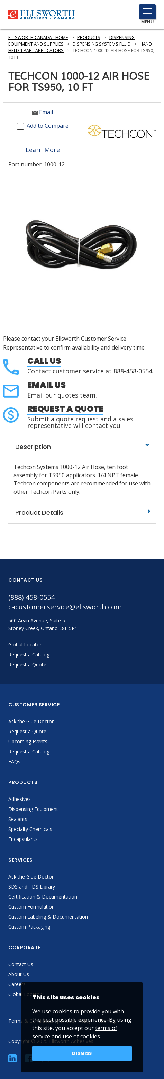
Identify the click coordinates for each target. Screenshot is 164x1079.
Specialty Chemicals (30, 829)
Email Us (46, 385)
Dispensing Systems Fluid (102, 44)
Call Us (44, 360)
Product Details (82, 512)
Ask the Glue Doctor (31, 721)
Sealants (17, 819)
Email (42, 112)
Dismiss (82, 1053)
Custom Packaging (29, 926)
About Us (18, 974)
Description (82, 446)
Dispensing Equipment (33, 809)
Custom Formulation (31, 906)
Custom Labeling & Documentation (48, 916)
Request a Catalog (28, 751)
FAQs (14, 761)
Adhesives (19, 799)
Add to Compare (48, 125)
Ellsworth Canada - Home (38, 37)
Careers (17, 984)
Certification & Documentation (42, 896)
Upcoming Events (27, 741)
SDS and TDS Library (31, 886)
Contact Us (20, 964)
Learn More (43, 150)
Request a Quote (65, 408)
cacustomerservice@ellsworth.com (65, 606)
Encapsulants (23, 839)
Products (88, 37)
